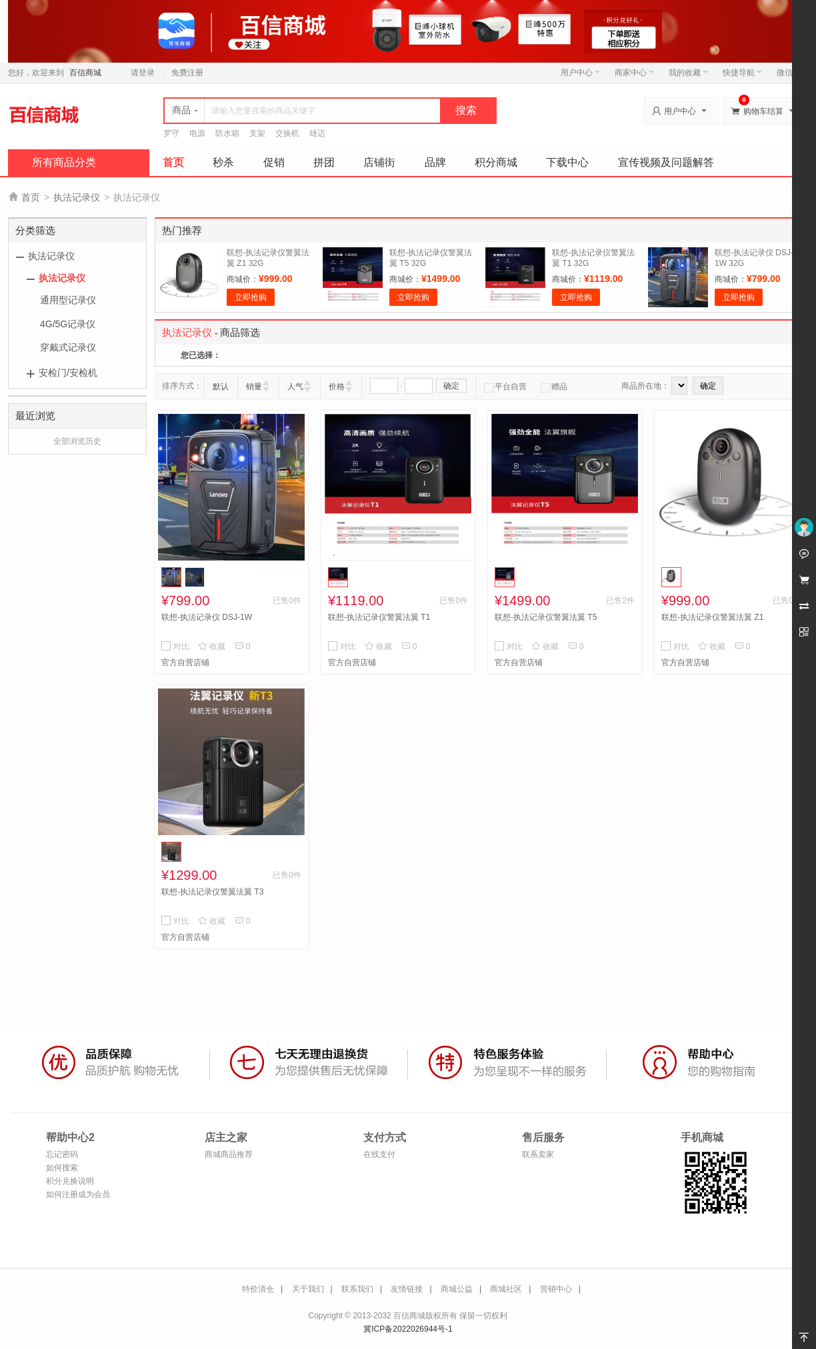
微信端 (789, 72)
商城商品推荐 (229, 1154)
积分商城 (496, 162)
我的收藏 (688, 72)
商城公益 (457, 1289)
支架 (257, 133)
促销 (274, 162)
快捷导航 (742, 72)
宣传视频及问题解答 (666, 162)
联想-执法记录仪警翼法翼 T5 (546, 617)
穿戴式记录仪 (68, 347)
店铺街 (379, 162)
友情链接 (407, 1289)
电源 (197, 133)
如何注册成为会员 (78, 1194)
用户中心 (580, 72)
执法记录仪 (76, 197)
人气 (295, 386)
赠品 (554, 386)
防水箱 (227, 133)
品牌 (435, 162)
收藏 (211, 646)
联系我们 (357, 1289)
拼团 (324, 162)
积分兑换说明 (70, 1181)
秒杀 (223, 162)
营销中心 (556, 1289)
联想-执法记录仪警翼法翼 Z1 (712, 617)
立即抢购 (251, 297)
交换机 (287, 133)
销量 (254, 386)
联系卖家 (538, 1154)
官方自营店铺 (185, 662)
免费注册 (187, 72)
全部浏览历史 (77, 441)
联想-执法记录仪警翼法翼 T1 (379, 617)
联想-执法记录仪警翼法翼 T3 (212, 891)
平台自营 (505, 386)
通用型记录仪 (68, 300)
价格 (337, 386)
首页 (173, 162)
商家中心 (634, 72)
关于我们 (308, 1289)
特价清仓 (258, 1289)
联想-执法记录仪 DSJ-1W (206, 617)
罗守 (171, 133)
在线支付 (379, 1154)
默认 (221, 386)
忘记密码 (62, 1154)
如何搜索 (62, 1167)
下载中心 (567, 162)
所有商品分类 (64, 162)
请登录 (143, 72)
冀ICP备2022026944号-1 (407, 1329)
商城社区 (506, 1289)
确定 (451, 386)
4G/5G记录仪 (67, 324)
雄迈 (317, 133)
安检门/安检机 (68, 372)
